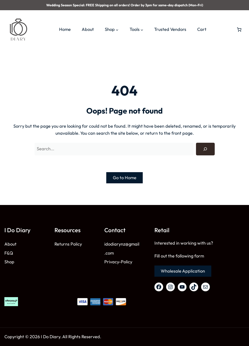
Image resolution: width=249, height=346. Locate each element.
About (10, 244)
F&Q (8, 253)
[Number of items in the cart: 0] (239, 29)
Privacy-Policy (118, 262)
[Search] (205, 149)
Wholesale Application (183, 271)
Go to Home (124, 177)
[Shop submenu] (117, 29)
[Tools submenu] (142, 29)
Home (65, 29)
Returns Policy (68, 244)
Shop (9, 262)
